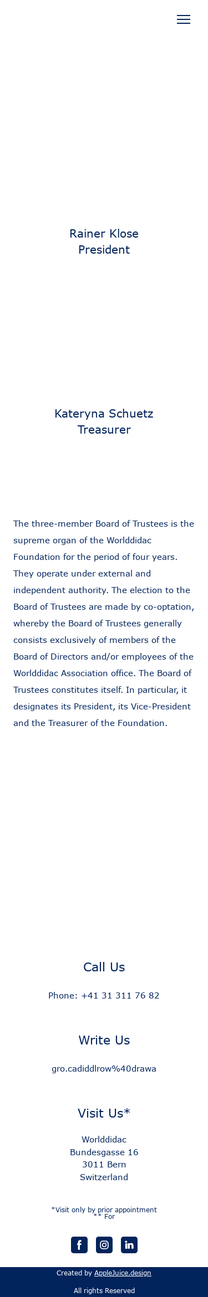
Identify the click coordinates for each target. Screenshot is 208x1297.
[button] (79, 1245)
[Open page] (104, 27)
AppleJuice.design (122, 1273)
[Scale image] (104, 339)
